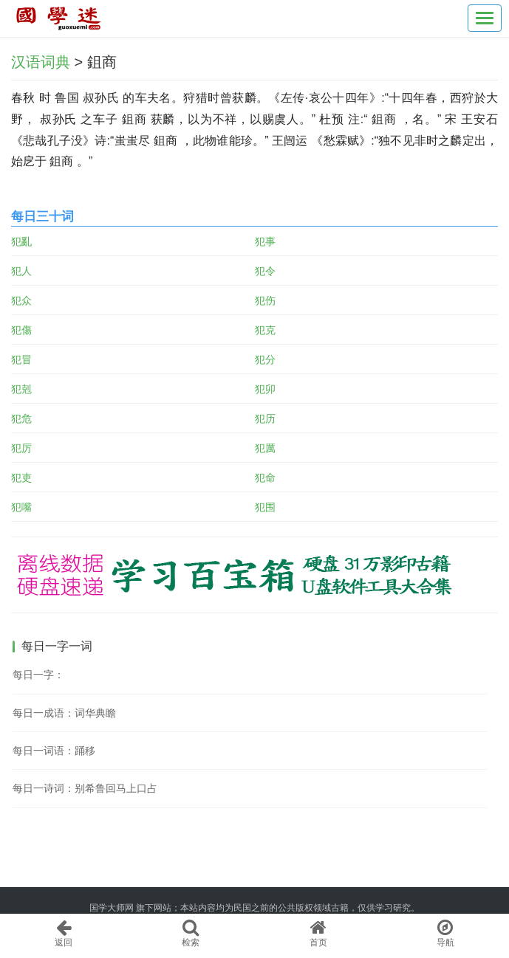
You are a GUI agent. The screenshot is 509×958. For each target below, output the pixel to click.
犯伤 (265, 300)
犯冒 (21, 359)
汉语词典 (40, 62)
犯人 (21, 271)
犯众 (21, 300)
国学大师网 (111, 908)
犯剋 (21, 389)
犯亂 (21, 241)
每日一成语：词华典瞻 (64, 713)
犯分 (265, 359)
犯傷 (21, 330)
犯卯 (265, 389)
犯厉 (21, 448)
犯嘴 (21, 507)
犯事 (265, 241)
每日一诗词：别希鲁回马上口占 (85, 788)
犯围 (265, 507)
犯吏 (21, 477)
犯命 (265, 477)
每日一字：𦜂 (38, 674)
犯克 (265, 330)
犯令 (265, 271)
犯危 (21, 418)
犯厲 (265, 448)
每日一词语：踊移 (54, 751)
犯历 (265, 418)
